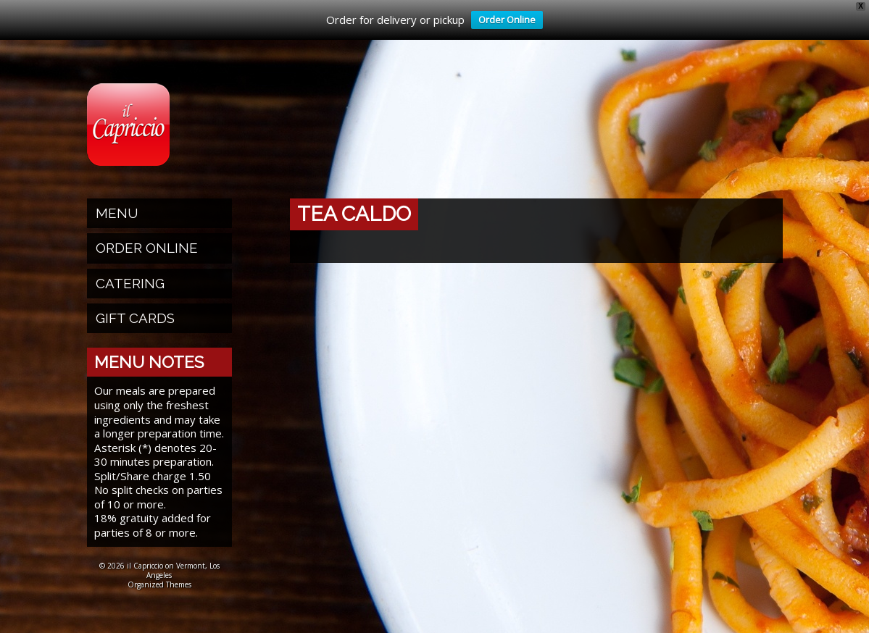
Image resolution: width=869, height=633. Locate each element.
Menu (117, 213)
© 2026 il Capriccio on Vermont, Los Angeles (159, 570)
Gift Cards (135, 318)
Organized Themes (159, 584)
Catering (130, 283)
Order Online (503, 21)
